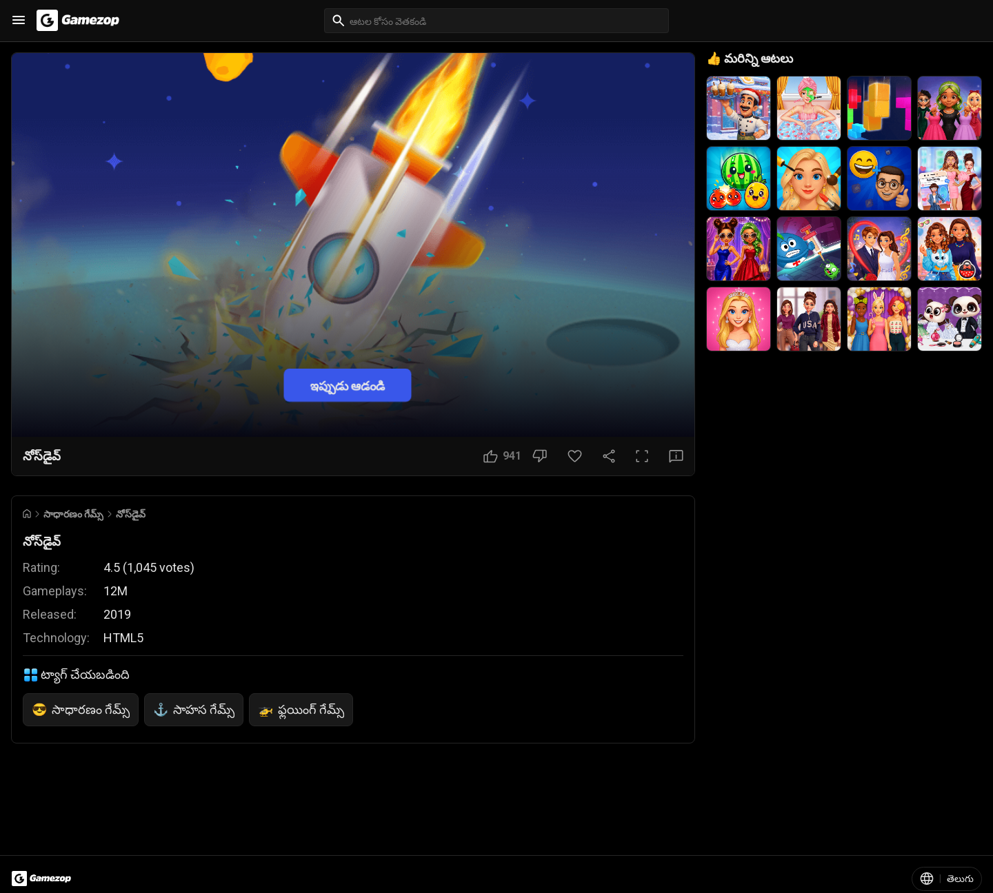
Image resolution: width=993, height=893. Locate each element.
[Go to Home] (27, 513)
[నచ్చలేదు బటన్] (539, 456)
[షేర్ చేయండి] (609, 456)
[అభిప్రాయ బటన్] (676, 456)
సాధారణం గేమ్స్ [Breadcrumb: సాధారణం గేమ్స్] (73, 514)
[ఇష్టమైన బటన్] (575, 456)
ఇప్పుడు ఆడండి (347, 385)
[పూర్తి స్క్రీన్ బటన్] (642, 456)
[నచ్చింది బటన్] (502, 456)
